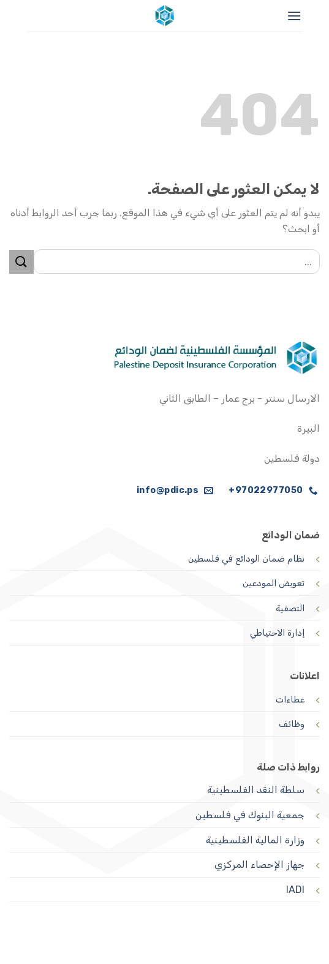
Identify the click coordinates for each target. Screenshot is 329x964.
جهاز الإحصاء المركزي (259, 864)
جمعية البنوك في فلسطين (249, 815)
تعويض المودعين (273, 583)
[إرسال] (21, 262)
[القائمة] (294, 16)
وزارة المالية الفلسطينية (255, 840)
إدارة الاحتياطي (277, 633)
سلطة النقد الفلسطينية (255, 790)
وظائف (291, 724)
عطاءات (290, 700)
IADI (295, 889)
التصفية (290, 608)
